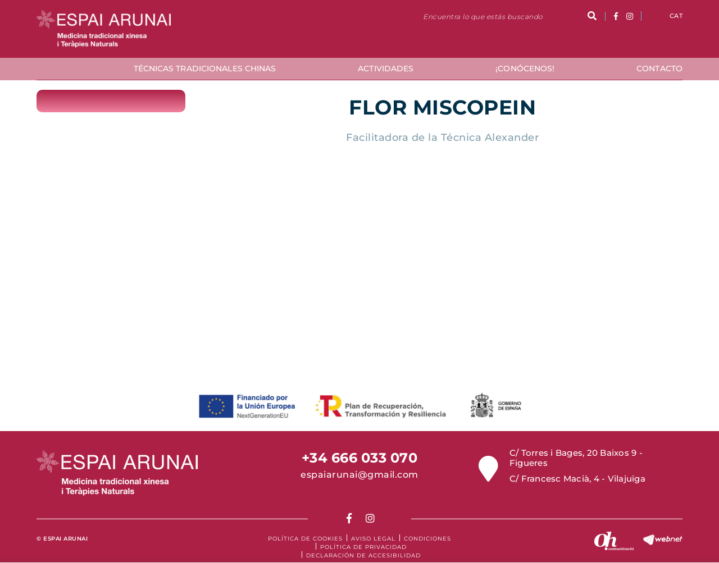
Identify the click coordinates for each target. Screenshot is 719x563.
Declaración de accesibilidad (363, 555)
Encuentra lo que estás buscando (483, 16)
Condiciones (427, 538)
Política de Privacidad (363, 547)
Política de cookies (305, 538)
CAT (676, 16)
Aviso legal (373, 538)
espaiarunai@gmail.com (359, 474)
